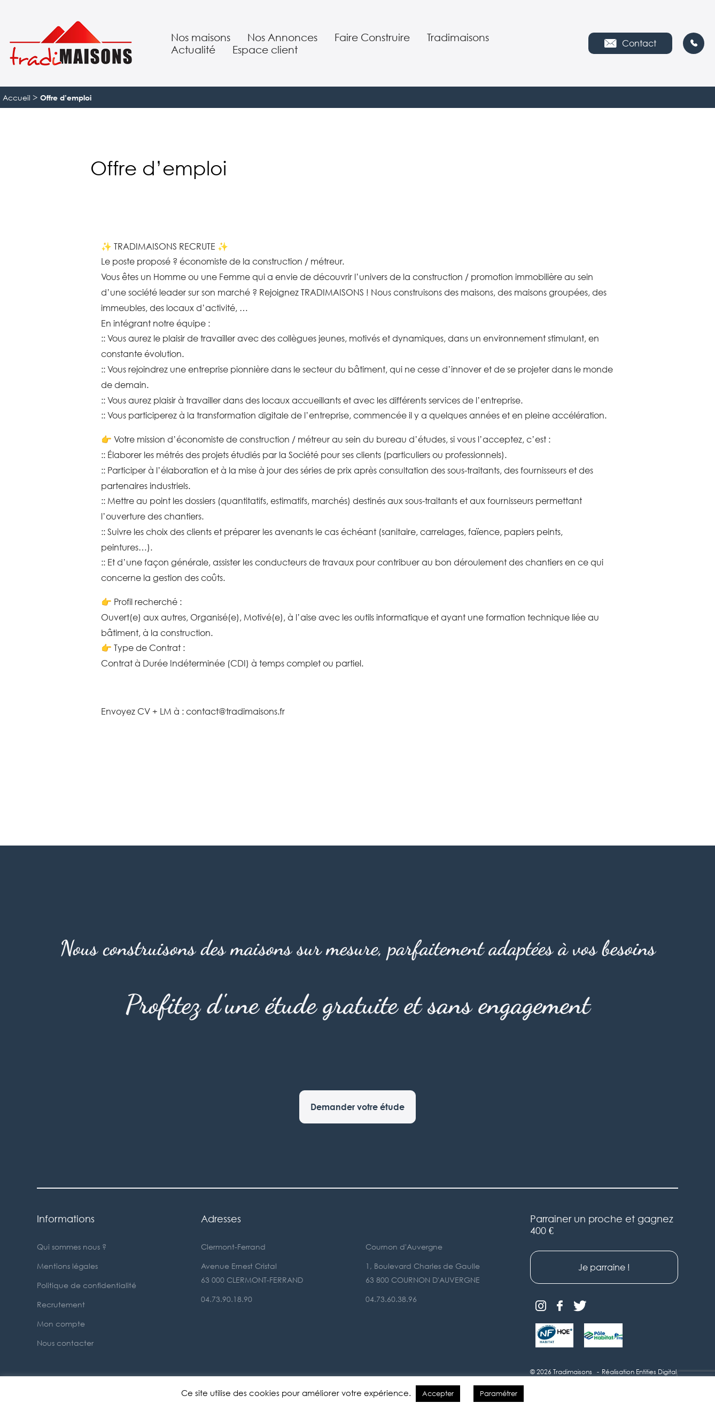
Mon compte (61, 1323)
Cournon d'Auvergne (404, 1246)
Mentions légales (67, 1265)
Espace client (265, 49)
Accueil (16, 97)
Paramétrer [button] (498, 1393)
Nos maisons (200, 37)
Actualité (193, 49)
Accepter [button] (438, 1393)
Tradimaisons (458, 37)
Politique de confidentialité (86, 1285)
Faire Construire (372, 37)
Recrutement (61, 1304)
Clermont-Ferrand (233, 1246)
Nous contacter (65, 1342)
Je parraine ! (604, 1267)
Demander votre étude (357, 1107)
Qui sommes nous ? (71, 1246)
